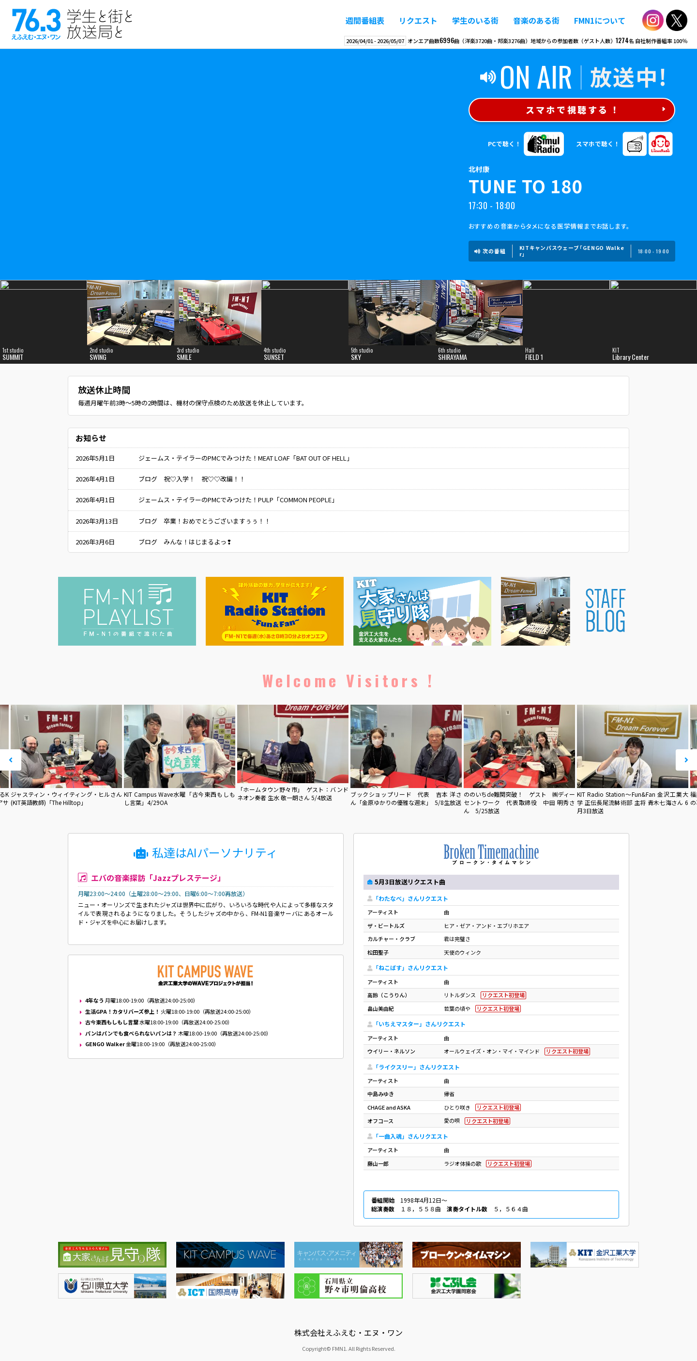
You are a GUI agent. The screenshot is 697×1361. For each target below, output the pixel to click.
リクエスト (418, 20)
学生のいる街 (475, 20)
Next (686, 760)
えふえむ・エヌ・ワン (72, 24)
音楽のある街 (536, 20)
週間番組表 (365, 20)
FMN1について (599, 20)
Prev (10, 760)
